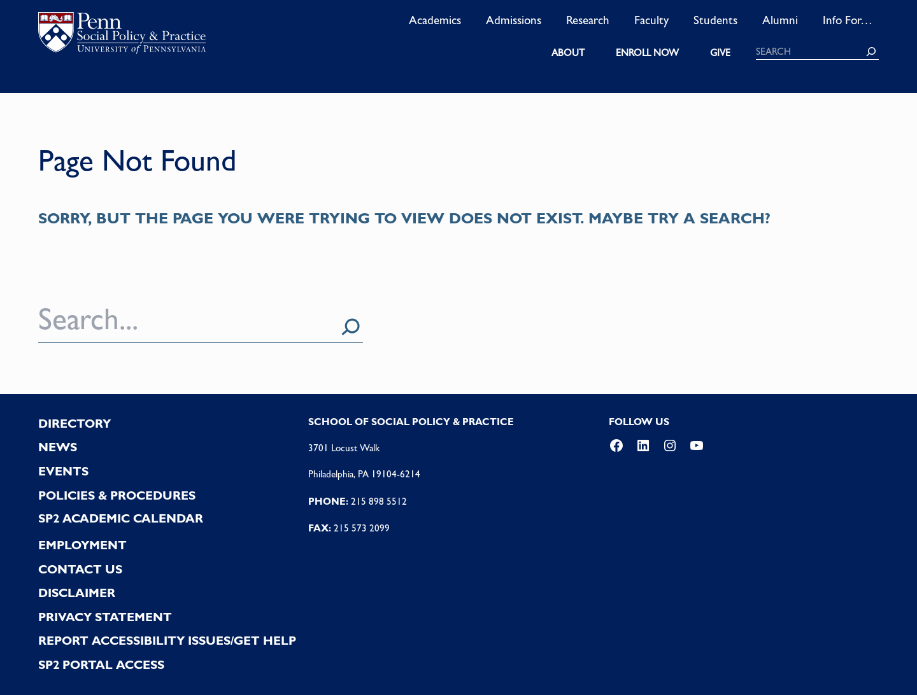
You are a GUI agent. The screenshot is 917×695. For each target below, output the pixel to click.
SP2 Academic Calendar (120, 518)
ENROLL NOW (647, 53)
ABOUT (568, 53)
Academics (435, 20)
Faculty (651, 20)
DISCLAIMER (76, 593)
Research (587, 20)
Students (715, 20)
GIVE (720, 53)
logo (122, 36)
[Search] (871, 51)
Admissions (513, 20)
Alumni (780, 20)
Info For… (847, 20)
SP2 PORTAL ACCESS (101, 664)
